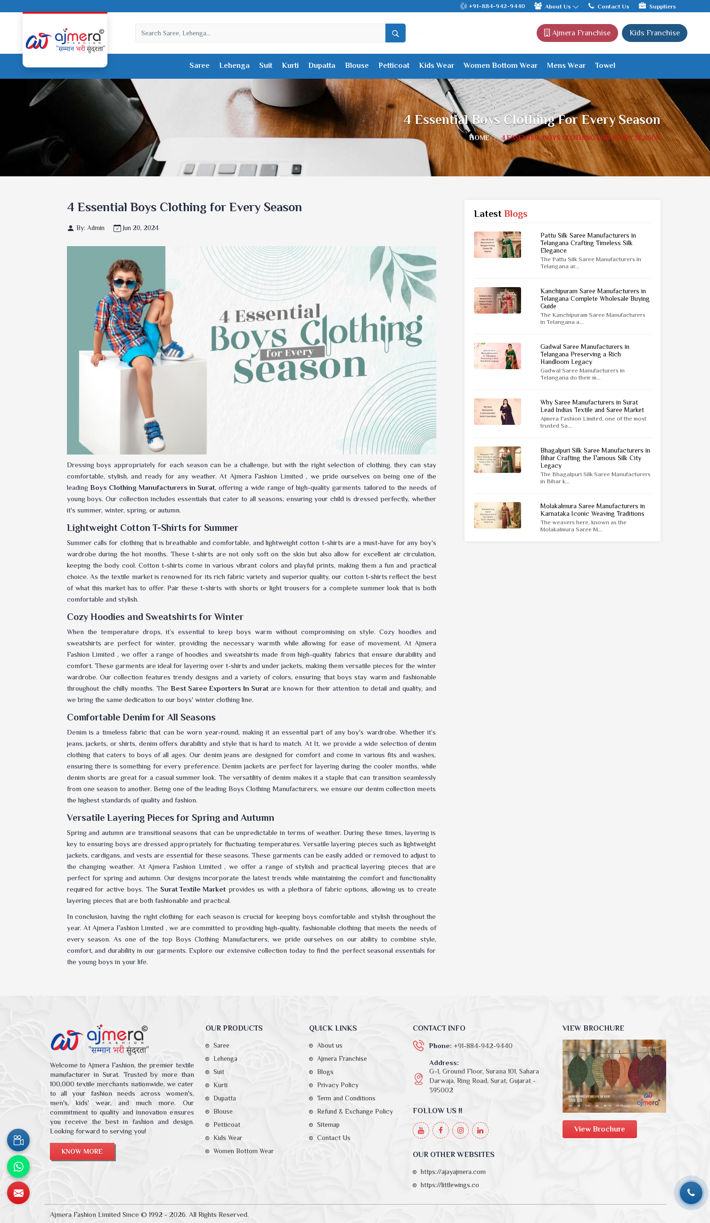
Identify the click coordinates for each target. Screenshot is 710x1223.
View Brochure (599, 1129)
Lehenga (234, 65)
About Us (556, 6)
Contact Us (608, 6)
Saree (199, 65)
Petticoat (393, 65)
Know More (82, 1151)
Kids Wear (436, 65)
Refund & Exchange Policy (355, 1111)
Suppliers (657, 6)
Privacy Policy (338, 1085)
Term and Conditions (346, 1098)
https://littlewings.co (450, 1185)
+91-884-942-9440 (492, 6)
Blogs (325, 1071)
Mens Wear (566, 65)
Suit (265, 65)
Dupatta (321, 65)
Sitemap (328, 1124)
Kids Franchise (654, 33)
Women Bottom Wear (501, 65)
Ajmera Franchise (577, 33)
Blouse (357, 65)
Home (479, 137)
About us (330, 1045)
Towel (605, 65)
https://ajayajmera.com (453, 1171)
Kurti (290, 65)
